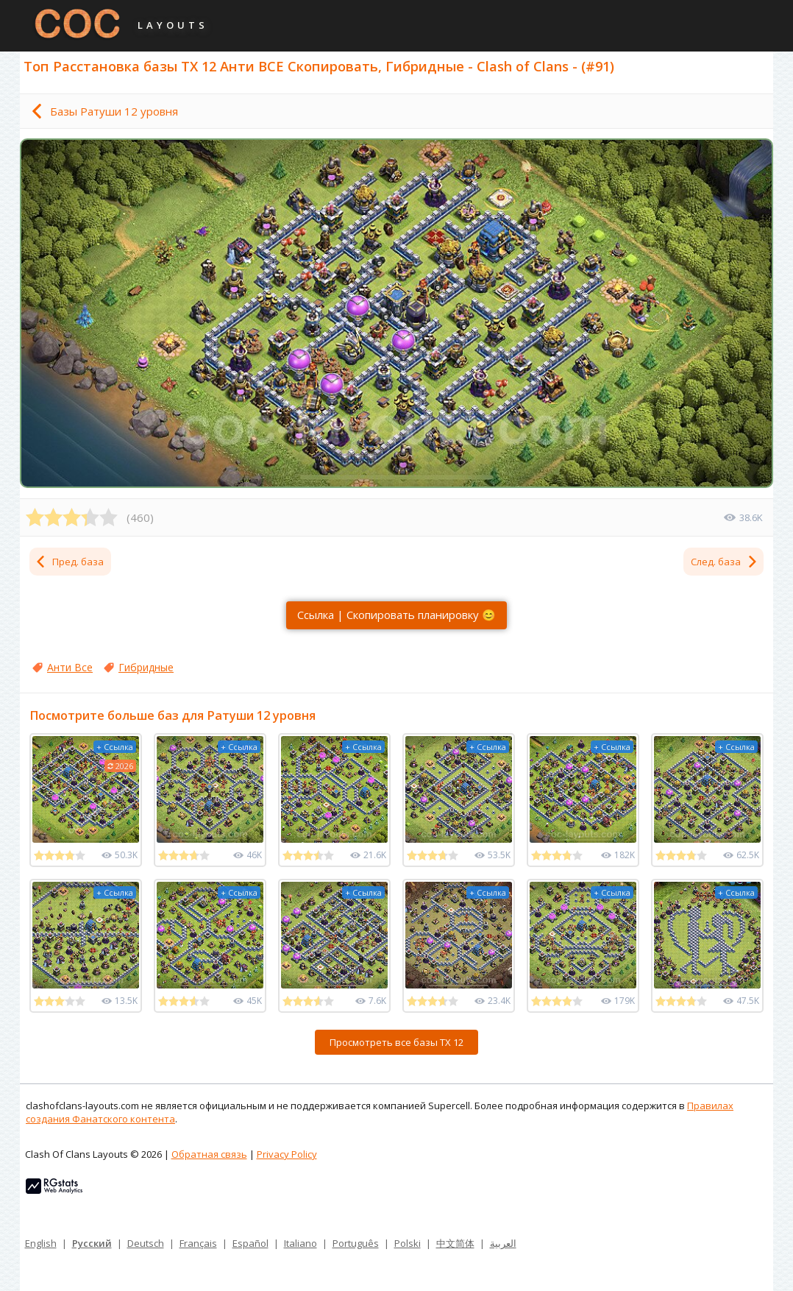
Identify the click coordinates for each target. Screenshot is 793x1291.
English (41, 1243)
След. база (724, 561)
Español (250, 1243)
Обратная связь (209, 1154)
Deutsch (145, 1243)
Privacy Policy (287, 1154)
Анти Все (70, 667)
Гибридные (146, 667)
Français (198, 1243)
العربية (503, 1243)
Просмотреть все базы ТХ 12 (396, 1042)
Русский (92, 1243)
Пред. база (69, 561)
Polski (407, 1243)
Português (356, 1243)
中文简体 (455, 1243)
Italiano (300, 1243)
